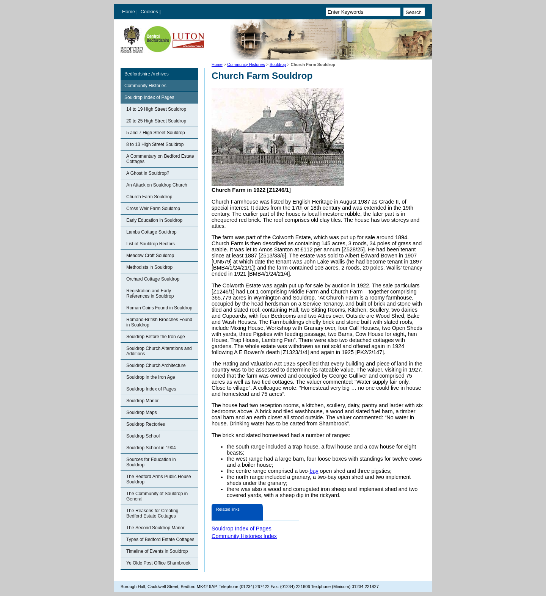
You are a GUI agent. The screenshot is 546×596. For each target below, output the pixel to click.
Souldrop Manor (142, 400)
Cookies (150, 11)
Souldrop (278, 64)
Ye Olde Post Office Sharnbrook (158, 563)
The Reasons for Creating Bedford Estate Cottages (152, 513)
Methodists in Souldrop (149, 267)
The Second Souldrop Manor (155, 527)
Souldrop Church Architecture (156, 365)
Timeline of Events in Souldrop (157, 551)
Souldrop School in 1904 (151, 447)
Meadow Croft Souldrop (150, 255)
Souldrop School (143, 436)
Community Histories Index (244, 536)
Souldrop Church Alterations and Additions (159, 351)
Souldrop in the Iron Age (150, 377)
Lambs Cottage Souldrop (151, 232)
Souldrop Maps (141, 412)
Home (128, 11)
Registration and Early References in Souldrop (150, 293)
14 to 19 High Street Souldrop (156, 109)
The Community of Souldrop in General (157, 496)
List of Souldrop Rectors (150, 243)
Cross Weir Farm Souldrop (153, 208)
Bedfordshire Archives (146, 74)
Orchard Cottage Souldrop (152, 279)
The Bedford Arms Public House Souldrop (158, 479)
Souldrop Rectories (145, 424)
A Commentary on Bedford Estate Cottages (160, 159)
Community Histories (246, 64)
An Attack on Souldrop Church (156, 185)
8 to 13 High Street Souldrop (155, 144)
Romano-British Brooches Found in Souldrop (159, 322)
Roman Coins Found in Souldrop (159, 308)
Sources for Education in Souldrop (151, 462)
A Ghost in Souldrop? (147, 173)
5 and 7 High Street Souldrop (155, 132)
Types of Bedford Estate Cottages (160, 539)
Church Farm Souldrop (149, 196)
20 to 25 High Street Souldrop (156, 121)
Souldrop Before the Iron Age (155, 336)
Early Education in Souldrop (154, 220)
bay (313, 471)
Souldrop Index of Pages (149, 97)
